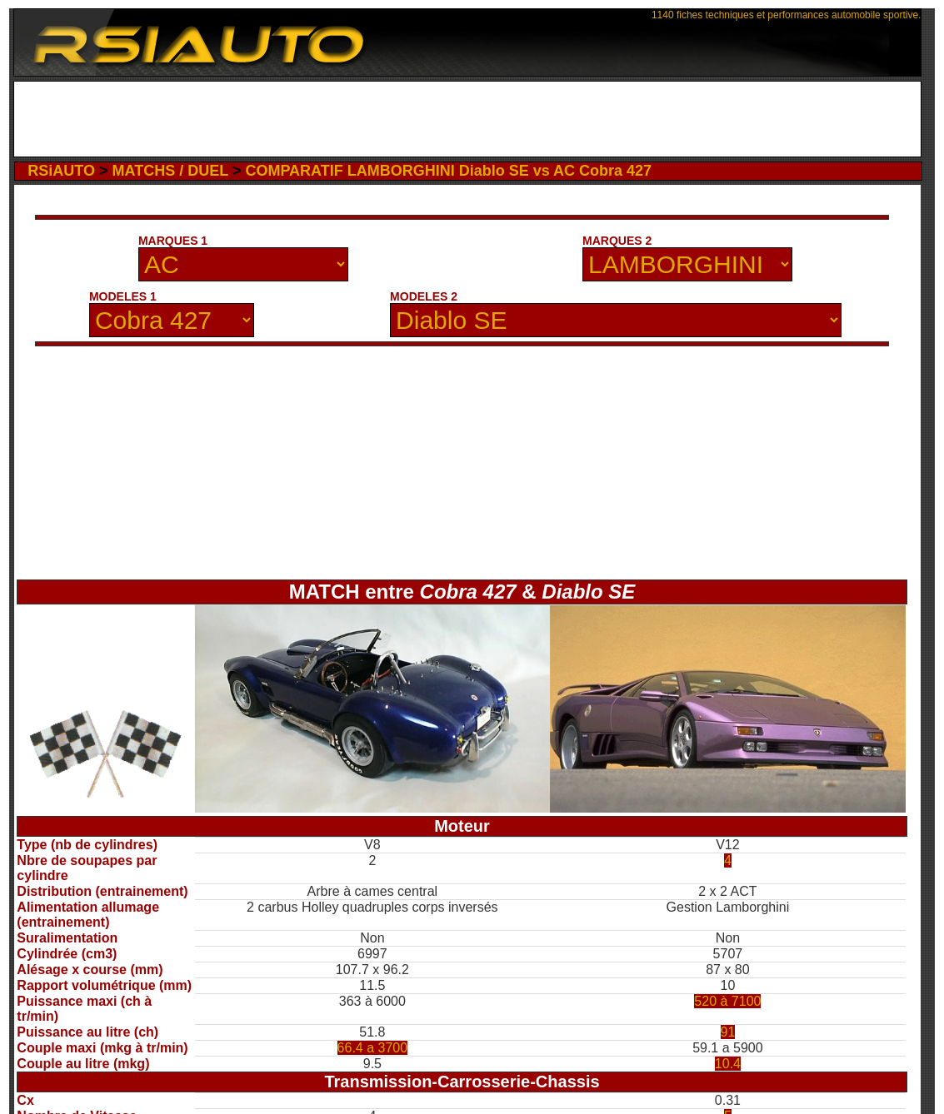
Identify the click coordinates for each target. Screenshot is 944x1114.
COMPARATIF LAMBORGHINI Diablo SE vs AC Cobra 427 (448, 170)
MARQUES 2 (617, 240)
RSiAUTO (61, 170)
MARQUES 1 (172, 240)
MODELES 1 (123, 296)
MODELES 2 (423, 296)
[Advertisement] (468, 119)
